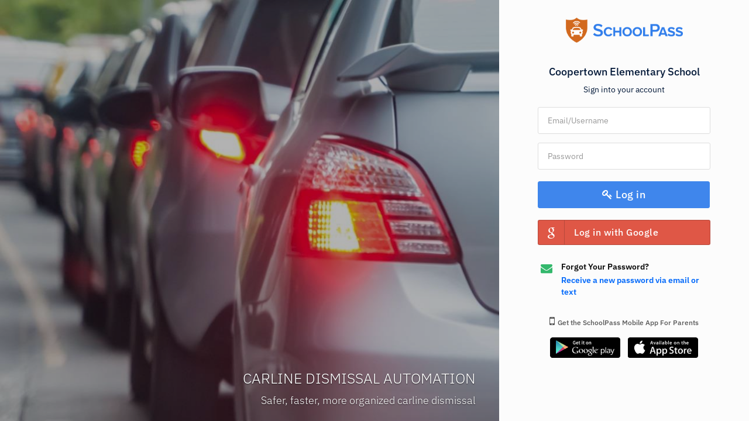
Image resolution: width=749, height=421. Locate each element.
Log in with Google (598, 232)
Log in (624, 194)
